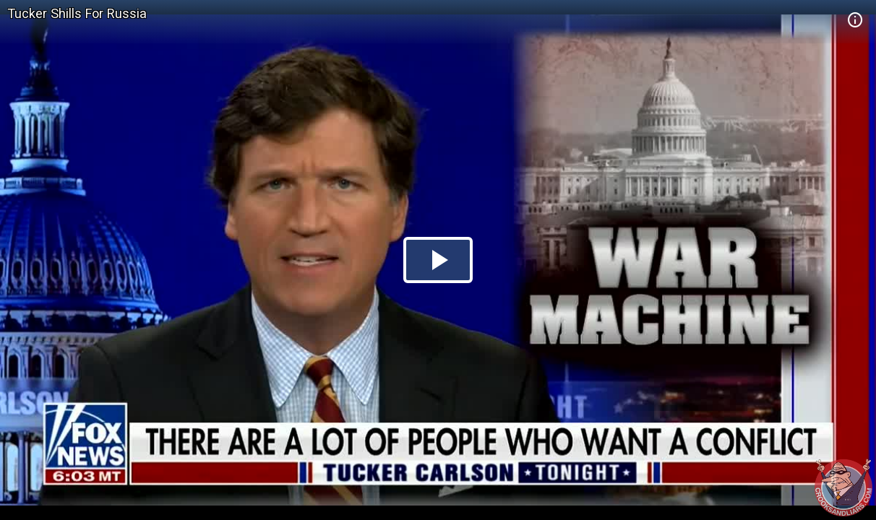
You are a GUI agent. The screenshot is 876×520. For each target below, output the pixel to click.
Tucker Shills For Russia (77, 13)
